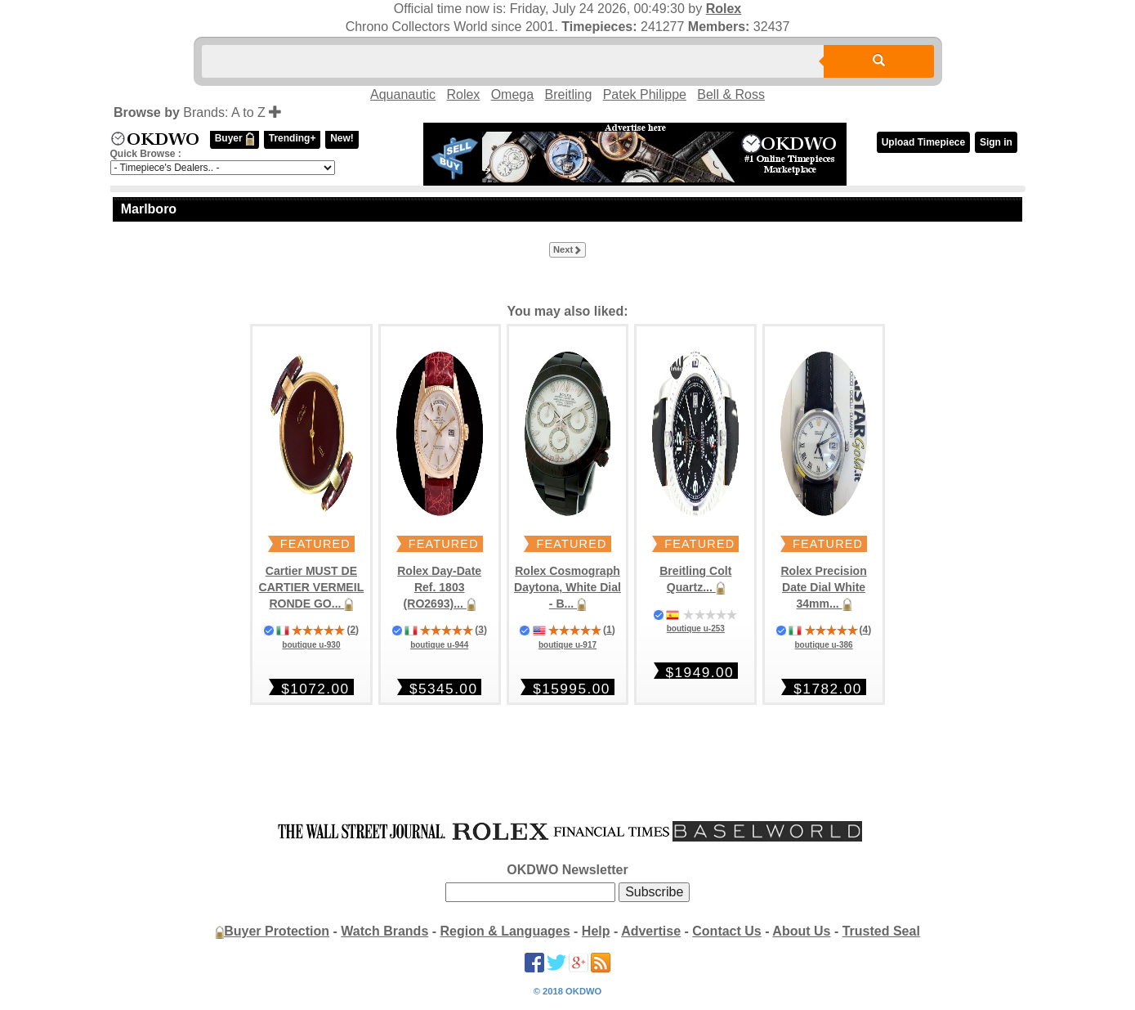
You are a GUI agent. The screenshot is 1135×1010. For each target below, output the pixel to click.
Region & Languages (505, 931)
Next (567, 250)
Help (596, 931)
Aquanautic (403, 94)
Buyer (234, 139)
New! (342, 138)
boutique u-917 (567, 644)
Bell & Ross (731, 94)
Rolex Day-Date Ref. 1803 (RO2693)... (439, 586)
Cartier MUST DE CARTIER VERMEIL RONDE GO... (311, 586)
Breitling (568, 94)
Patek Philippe (644, 94)
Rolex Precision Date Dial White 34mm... (823, 586)
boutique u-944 (439, 644)
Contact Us (726, 931)
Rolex (724, 9)
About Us (801, 931)
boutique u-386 (824, 644)
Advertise (651, 931)
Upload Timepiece (923, 142)
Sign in (996, 142)
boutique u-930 (311, 644)
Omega (512, 94)
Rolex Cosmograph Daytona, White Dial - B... (567, 586)
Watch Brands (384, 931)
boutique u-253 (696, 628)
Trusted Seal (881, 931)
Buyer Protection (276, 931)
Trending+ (292, 138)
